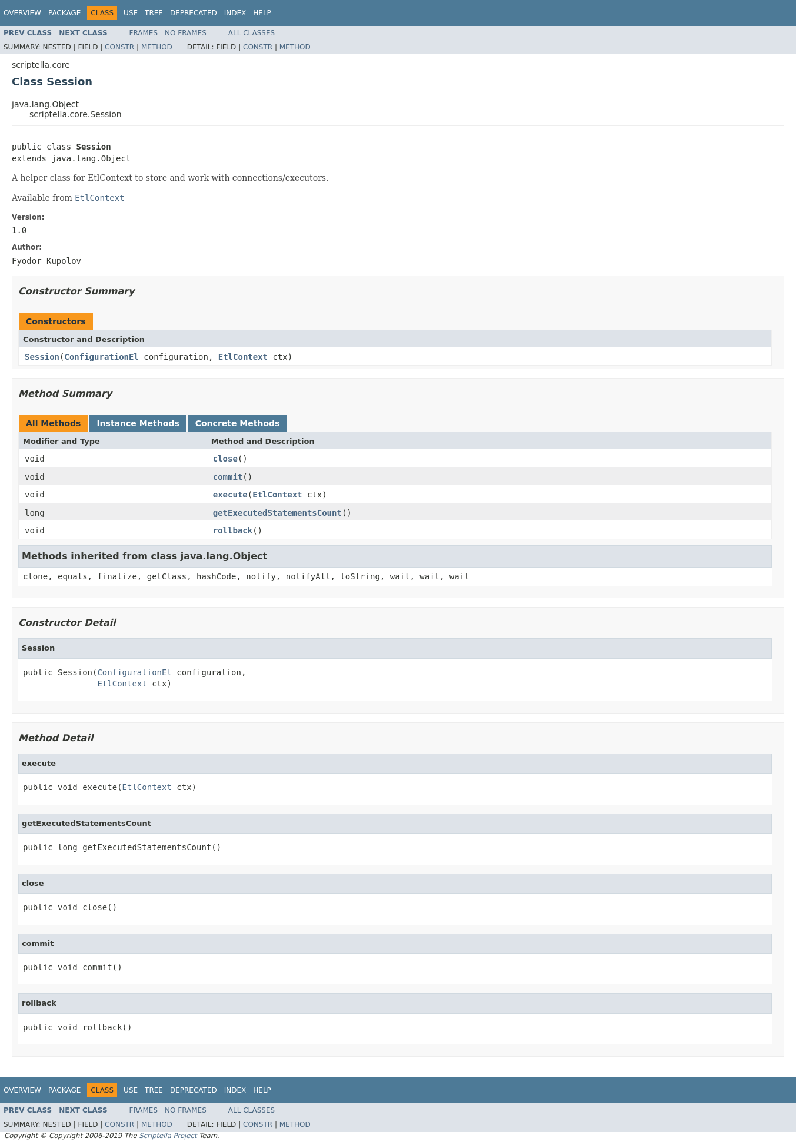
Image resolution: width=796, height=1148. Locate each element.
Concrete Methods (237, 423)
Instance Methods (137, 423)
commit (228, 477)
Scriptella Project (167, 1136)
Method (156, 47)
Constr (119, 47)
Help (262, 13)
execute (230, 494)
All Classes (251, 33)
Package (64, 13)
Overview (22, 13)
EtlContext (243, 356)
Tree (154, 13)
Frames (143, 33)
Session (42, 356)
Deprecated (193, 13)
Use (131, 13)
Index (235, 13)
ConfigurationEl (101, 356)
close (225, 458)
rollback (232, 530)
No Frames (186, 33)
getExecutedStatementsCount (277, 512)
